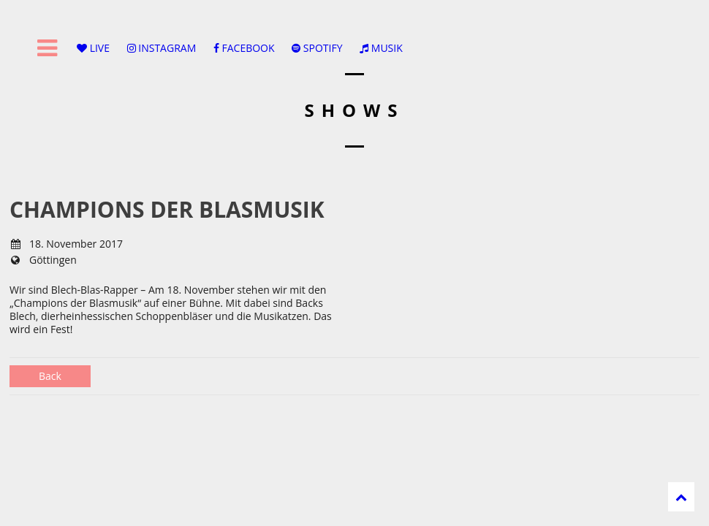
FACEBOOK (244, 48)
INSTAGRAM (162, 48)
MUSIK (381, 48)
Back (50, 376)
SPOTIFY (317, 48)
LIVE (93, 48)
